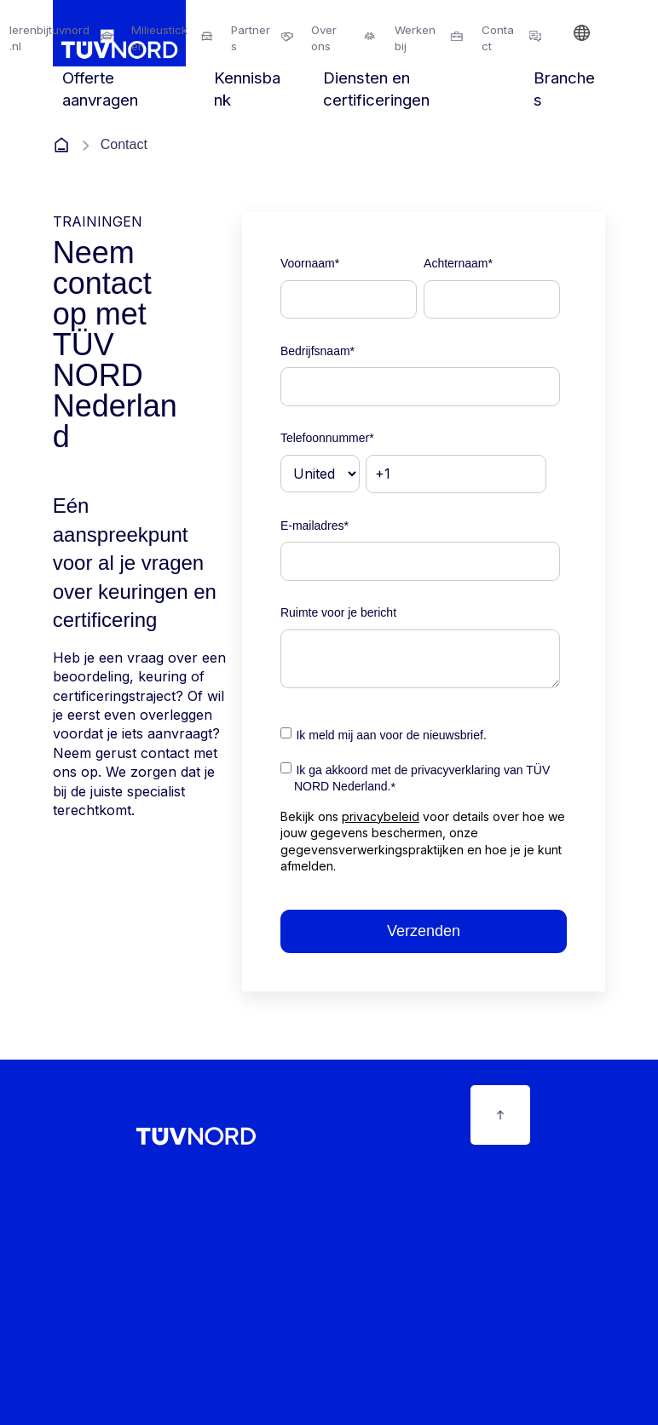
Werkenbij (415, 38)
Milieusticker (159, 38)
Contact (498, 38)
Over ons (324, 38)
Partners (250, 38)
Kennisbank (247, 89)
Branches (564, 89)
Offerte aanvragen (100, 89)
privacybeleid (380, 816)
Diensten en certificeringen (376, 89)
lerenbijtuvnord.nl (49, 38)
